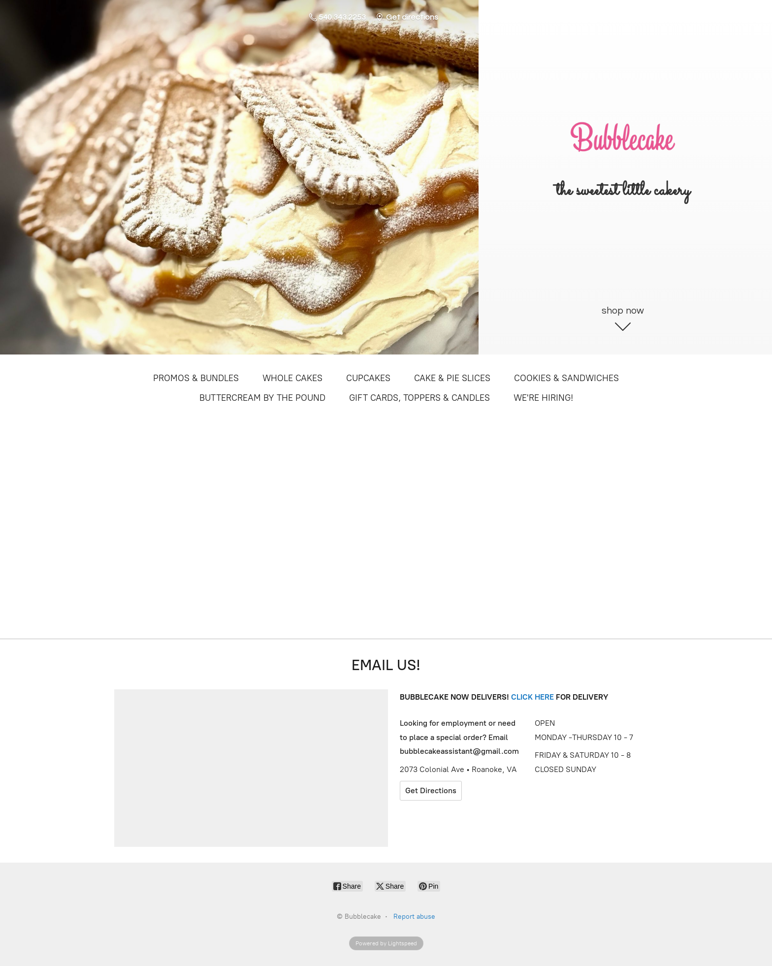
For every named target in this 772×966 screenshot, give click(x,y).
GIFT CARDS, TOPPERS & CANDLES (419, 397)
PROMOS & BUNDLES (196, 378)
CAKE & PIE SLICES (452, 378)
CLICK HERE (532, 697)
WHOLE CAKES (292, 378)
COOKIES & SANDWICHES (566, 378)
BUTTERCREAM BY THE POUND (262, 397)
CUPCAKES (368, 378)
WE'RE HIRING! (543, 397)
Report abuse (414, 916)
